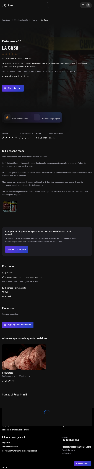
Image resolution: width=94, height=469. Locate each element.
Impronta (6, 442)
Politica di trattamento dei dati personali (19, 451)
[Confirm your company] (16, 249)
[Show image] (10, 206)
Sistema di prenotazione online (15, 430)
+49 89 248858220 (70, 440)
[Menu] (86, 5)
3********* (9, 273)
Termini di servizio (10, 446)
